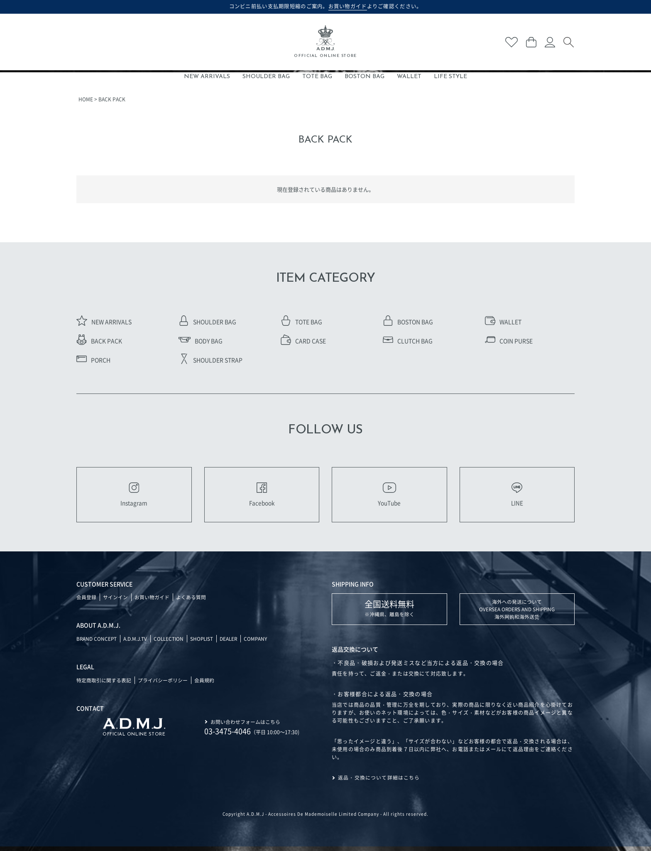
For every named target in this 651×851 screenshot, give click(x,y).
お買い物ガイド (152, 601)
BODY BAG (201, 341)
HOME (85, 99)
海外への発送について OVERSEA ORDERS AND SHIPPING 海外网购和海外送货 (517, 614)
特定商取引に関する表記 (103, 684)
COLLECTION (170, 643)
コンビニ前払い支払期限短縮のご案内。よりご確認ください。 (326, 6)
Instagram (134, 496)
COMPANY (260, 643)
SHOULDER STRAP (210, 360)
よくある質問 (191, 601)
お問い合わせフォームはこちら (245, 725)
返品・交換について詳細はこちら (379, 782)
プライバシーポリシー (163, 684)
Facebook (261, 496)
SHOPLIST (204, 643)
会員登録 (86, 601)
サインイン (115, 601)
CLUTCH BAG (408, 341)
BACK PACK (99, 341)
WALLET (409, 77)
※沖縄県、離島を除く (389, 612)
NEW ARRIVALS (207, 77)
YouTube (389, 496)
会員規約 (204, 684)
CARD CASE (303, 341)
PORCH (93, 360)
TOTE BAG (317, 77)
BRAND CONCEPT (96, 643)
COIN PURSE (509, 341)
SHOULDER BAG (266, 77)
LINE (517, 496)
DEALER (232, 643)
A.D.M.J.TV (136, 643)
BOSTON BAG (364, 77)
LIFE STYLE (450, 77)
